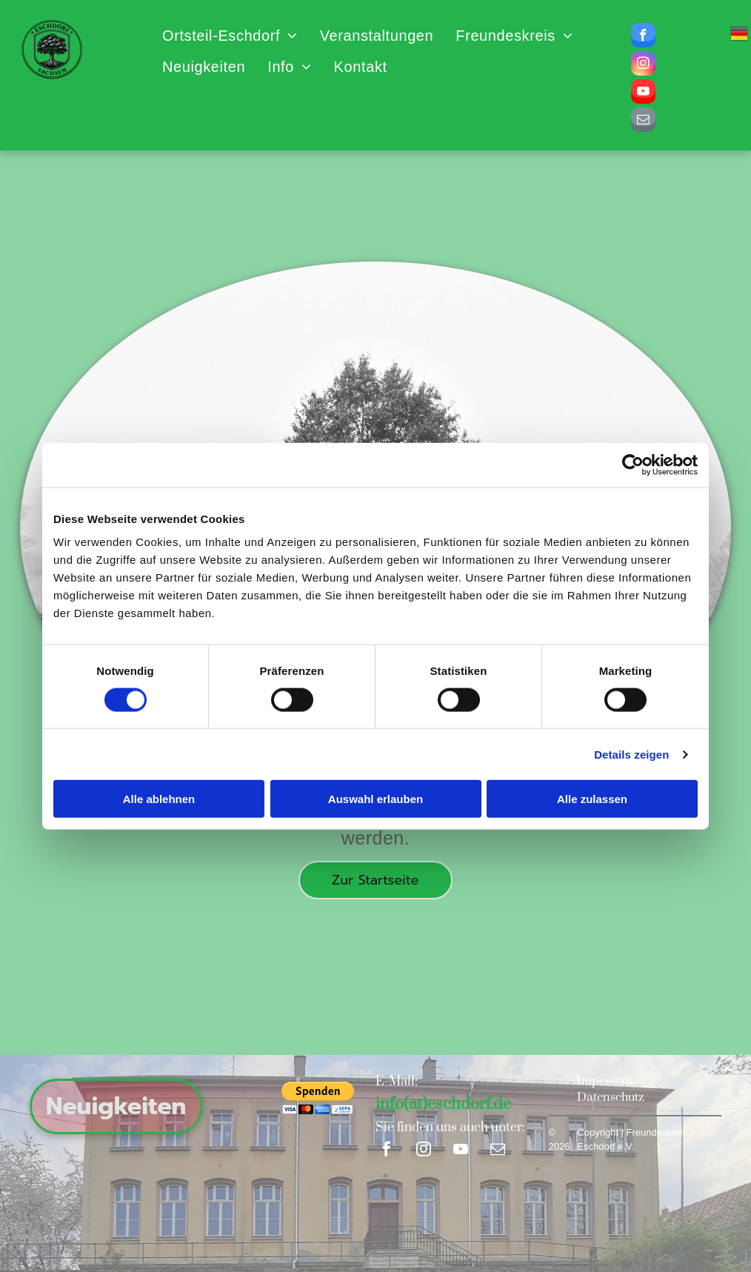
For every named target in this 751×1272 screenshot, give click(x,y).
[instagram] (643, 65)
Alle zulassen (592, 799)
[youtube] (643, 93)
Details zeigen (631, 753)
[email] (643, 121)
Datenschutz (610, 1097)
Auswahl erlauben (375, 799)
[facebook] (643, 37)
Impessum (604, 1080)
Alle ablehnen (159, 799)
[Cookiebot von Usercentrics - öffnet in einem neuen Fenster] (633, 464)
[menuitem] (230, 35)
